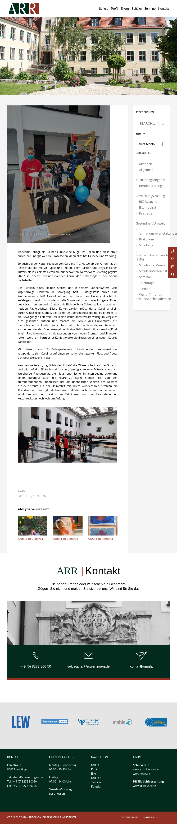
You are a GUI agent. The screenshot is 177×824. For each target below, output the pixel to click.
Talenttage (146, 283)
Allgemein (65, 235)
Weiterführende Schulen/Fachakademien (151, 296)
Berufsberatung (150, 186)
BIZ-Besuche (148, 201)
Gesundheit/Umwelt (150, 223)
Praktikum (146, 239)
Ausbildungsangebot (150, 180)
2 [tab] (90, 740)
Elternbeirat (147, 207)
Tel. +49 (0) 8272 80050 (22, 781)
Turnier (144, 289)
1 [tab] (87, 740)
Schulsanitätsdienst (153, 271)
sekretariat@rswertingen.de (88, 666)
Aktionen (145, 164)
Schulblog (146, 245)
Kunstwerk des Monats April (30, 539)
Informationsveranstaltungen (151, 233)
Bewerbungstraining (150, 196)
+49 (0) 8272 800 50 (35, 666)
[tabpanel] (122, 722)
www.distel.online (144, 786)
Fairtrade (145, 213)
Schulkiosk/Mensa (152, 265)
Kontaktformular (141, 666)
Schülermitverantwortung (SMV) (151, 257)
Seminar (145, 277)
